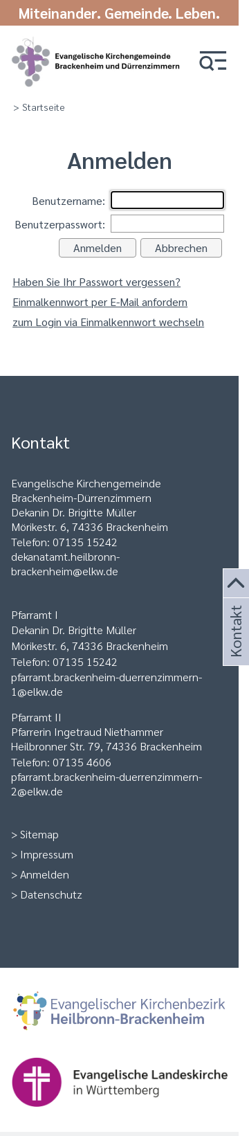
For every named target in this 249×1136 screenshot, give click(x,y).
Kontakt (234, 648)
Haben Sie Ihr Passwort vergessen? (96, 281)
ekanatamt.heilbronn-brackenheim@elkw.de (65, 563)
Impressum (46, 854)
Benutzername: (68, 200)
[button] (213, 62)
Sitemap (39, 834)
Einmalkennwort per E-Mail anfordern (99, 301)
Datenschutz (51, 894)
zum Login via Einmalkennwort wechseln (108, 321)
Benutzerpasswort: (60, 224)
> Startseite (39, 106)
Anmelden (44, 874)
